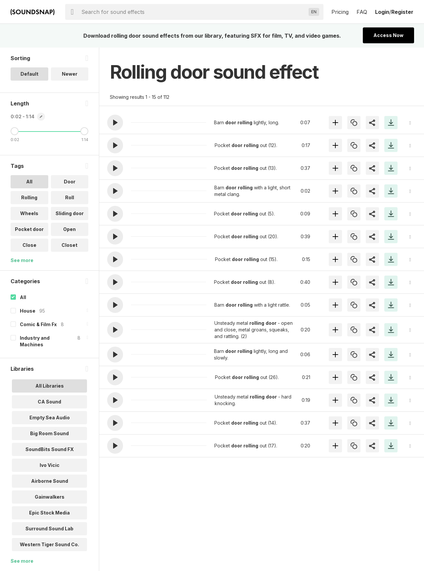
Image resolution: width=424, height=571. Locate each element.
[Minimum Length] (15, 131)
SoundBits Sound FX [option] (49, 449)
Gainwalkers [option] (49, 497)
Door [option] (69, 181)
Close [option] (29, 245)
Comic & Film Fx (38, 324)
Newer (69, 74)
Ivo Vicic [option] (50, 465)
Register (402, 12)
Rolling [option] (29, 197)
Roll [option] (69, 197)
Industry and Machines (35, 341)
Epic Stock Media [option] (49, 512)
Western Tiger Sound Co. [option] (49, 544)
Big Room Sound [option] (49, 433)
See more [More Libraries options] (22, 561)
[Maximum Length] (84, 131)
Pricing (340, 12)
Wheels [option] (29, 213)
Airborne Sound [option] (49, 481)
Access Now (388, 35)
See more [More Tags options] (22, 260)
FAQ (362, 12)
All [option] (29, 181)
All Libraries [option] (49, 386)
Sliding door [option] (70, 213)
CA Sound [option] (49, 401)
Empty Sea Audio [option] (49, 417)
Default (29, 74)
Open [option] (69, 229)
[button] (115, 123)
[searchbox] (193, 12)
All (23, 297)
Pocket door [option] (29, 229)
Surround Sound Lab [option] (49, 528)
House (27, 311)
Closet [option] (69, 245)
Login (382, 12)
